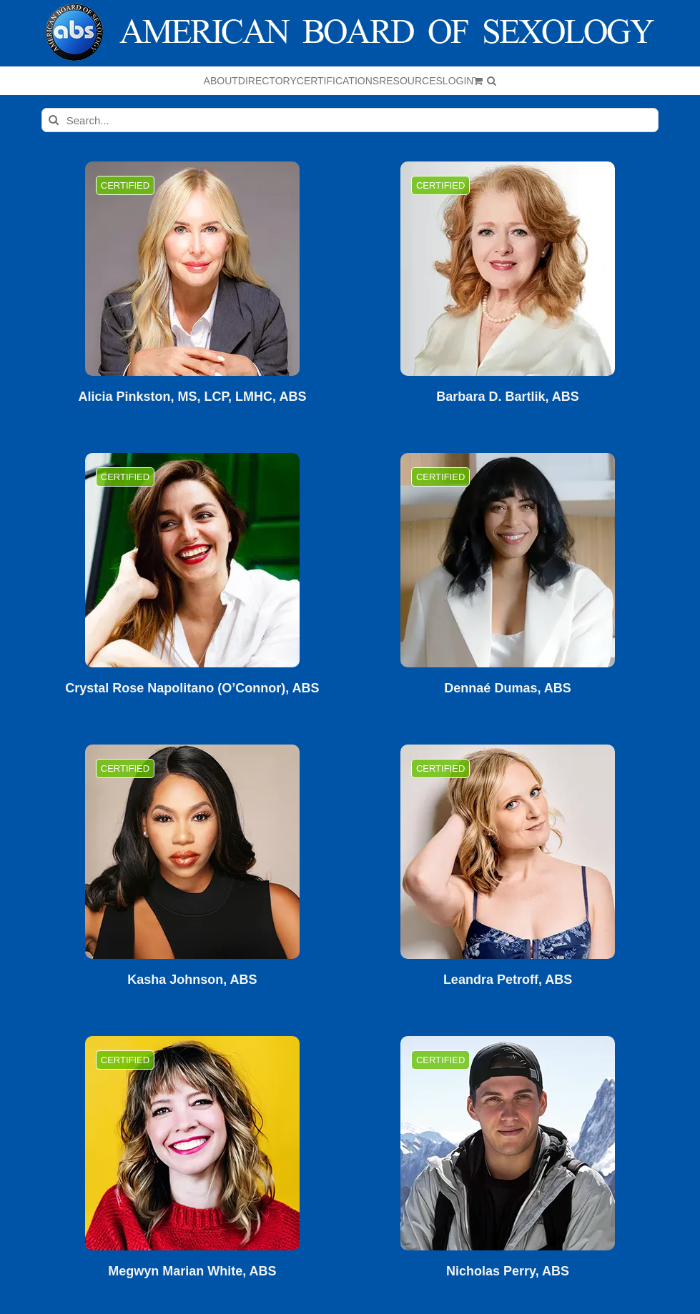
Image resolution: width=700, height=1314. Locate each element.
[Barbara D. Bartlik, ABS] (507, 268)
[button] (491, 80)
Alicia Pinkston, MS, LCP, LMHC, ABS (192, 397)
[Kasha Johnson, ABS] (192, 852)
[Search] (53, 120)
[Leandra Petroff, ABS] (507, 852)
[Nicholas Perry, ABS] (507, 1143)
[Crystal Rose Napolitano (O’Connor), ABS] (192, 560)
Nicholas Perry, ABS (507, 1271)
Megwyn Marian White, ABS (192, 1271)
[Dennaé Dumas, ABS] (507, 560)
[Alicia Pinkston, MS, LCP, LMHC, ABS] (192, 268)
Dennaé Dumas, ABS (507, 688)
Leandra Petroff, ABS (507, 980)
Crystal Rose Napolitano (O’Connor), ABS (192, 688)
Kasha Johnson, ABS (192, 980)
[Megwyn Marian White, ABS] (192, 1143)
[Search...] (350, 120)
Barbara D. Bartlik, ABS (507, 397)
